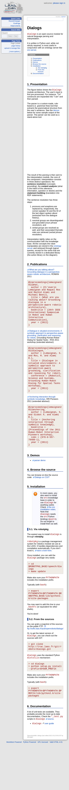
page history (15, 46)
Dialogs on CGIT (42, 504)
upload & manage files (12, 48)
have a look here (44, 581)
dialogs (63, 16)
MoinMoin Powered (14, 788)
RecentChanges (14, 21)
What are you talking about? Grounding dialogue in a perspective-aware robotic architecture (43, 273)
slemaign (30, 782)
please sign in (59, 3)
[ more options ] (14, 51)
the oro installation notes (47, 536)
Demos (35, 63)
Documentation (38, 74)
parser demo (39, 487)
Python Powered (29, 788)
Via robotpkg (42, 68)
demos (56, 111)
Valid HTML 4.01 (56, 788)
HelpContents (15, 26)
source (51, 764)
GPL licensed (43, 788)
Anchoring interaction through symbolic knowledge (41, 417)
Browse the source (39, 64)
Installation (36, 66)
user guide (49, 769)
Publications (37, 61)
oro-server (31, 50)
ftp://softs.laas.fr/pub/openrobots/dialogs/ (45, 665)
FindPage (16, 23)
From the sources (41, 71)
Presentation (37, 59)
